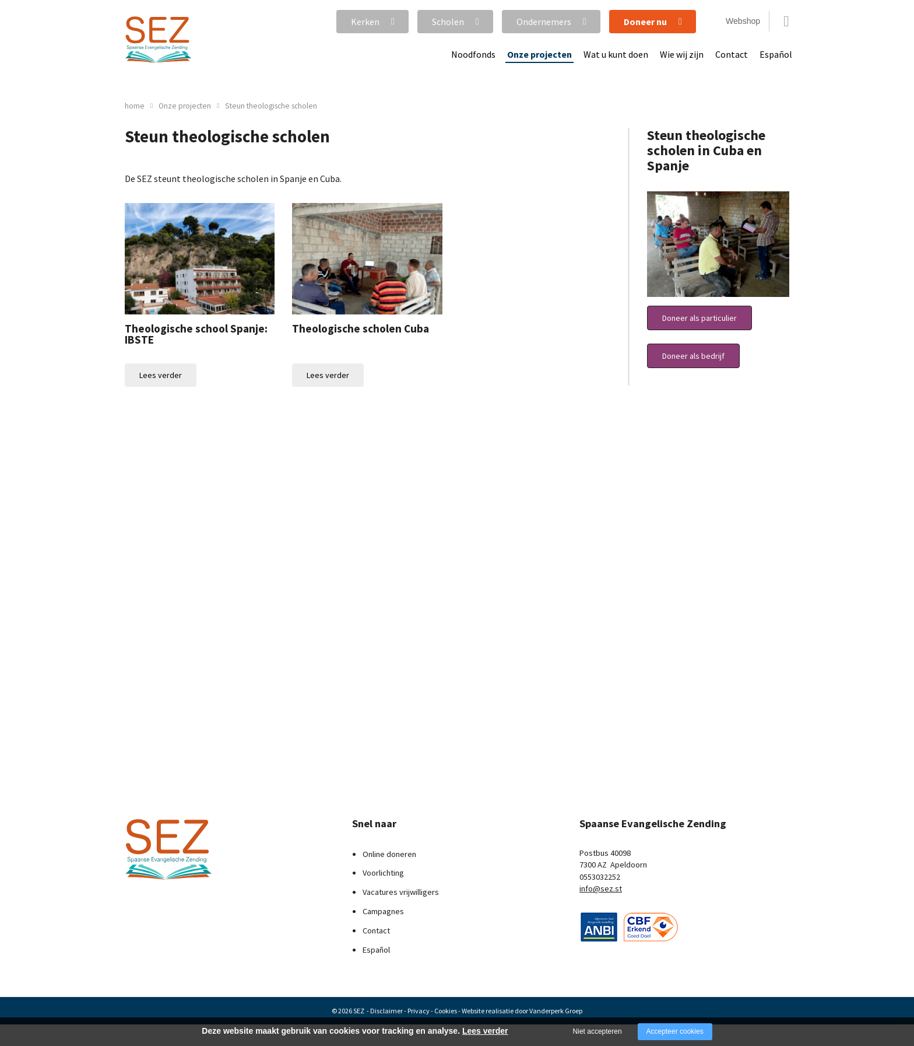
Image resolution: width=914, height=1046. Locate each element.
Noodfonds (473, 54)
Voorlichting (383, 872)
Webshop (743, 21)
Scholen (448, 21)
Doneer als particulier (699, 318)
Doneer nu (645, 21)
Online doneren (389, 854)
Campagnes (383, 911)
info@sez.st (600, 888)
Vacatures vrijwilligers (401, 892)
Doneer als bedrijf (693, 356)
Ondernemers (543, 21)
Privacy (418, 1010)
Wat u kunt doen (615, 54)
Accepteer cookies (675, 1031)
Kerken (365, 21)
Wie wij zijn (682, 54)
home (135, 106)
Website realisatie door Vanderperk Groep (522, 1010)
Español (776, 54)
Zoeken (786, 21)
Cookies (445, 1010)
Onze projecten (539, 54)
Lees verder (160, 375)
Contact (731, 54)
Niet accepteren (597, 1031)
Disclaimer (386, 1010)
